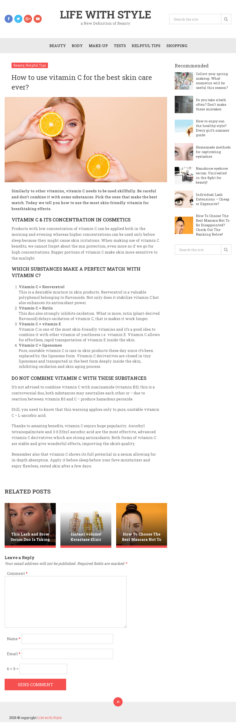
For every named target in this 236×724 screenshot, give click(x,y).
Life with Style (105, 14)
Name (14, 640)
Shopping (176, 46)
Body (76, 46)
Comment (17, 575)
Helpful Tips (145, 46)
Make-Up (97, 46)
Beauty (56, 46)
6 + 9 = (13, 670)
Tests (119, 46)
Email (14, 655)
